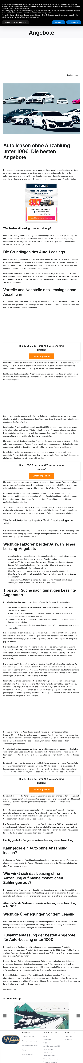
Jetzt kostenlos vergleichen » (41, 218)
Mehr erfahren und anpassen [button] (15, 22)
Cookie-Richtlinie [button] (14, 8)
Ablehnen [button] (58, 22)
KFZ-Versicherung (9, 989)
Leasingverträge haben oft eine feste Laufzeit (22, 273)
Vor (76, 75)
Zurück (70, 75)
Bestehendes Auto (42, 212)
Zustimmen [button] (74, 22)
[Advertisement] (41, 54)
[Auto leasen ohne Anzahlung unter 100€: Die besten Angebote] (41, 108)
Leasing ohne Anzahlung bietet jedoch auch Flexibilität (26, 427)
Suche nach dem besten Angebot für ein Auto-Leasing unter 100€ (34, 531)
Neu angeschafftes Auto (42, 214)
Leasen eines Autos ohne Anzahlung (22, 170)
